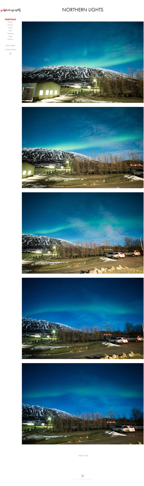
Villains (10, 39)
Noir (10, 30)
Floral (10, 28)
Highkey (10, 33)
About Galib (10, 45)
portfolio (10, 19)
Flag (10, 36)
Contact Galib (10, 49)
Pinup (10, 22)
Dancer (10, 25)
